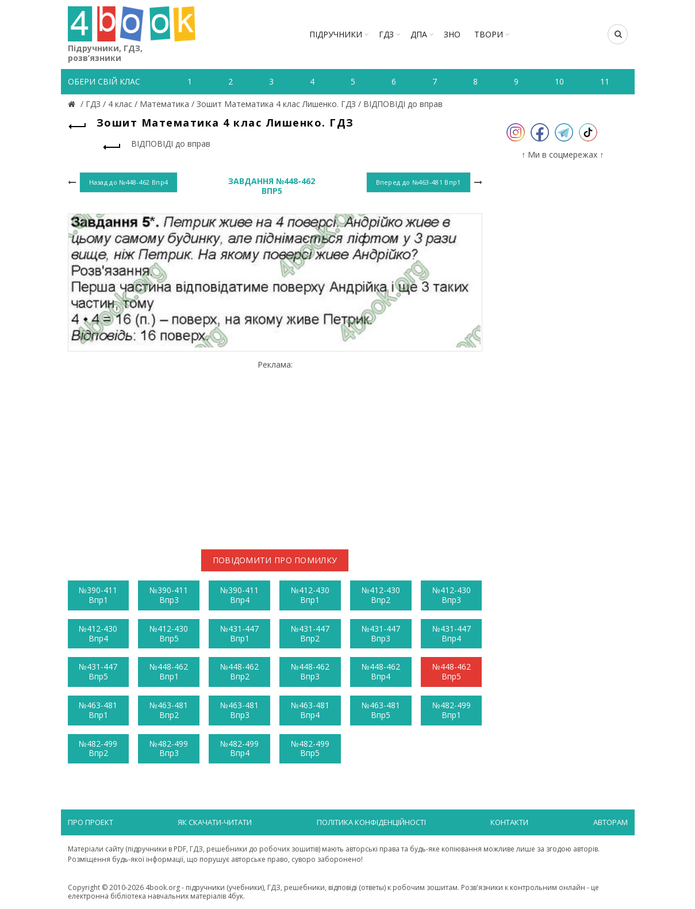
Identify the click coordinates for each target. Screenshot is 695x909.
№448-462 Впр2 (239, 671)
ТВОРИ (488, 34)
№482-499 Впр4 (239, 748)
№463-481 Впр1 (98, 710)
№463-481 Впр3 (239, 710)
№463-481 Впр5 (381, 710)
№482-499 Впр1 (451, 710)
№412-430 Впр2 (381, 595)
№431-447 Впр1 (239, 633)
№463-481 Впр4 (310, 710)
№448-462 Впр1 (168, 671)
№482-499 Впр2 (98, 748)
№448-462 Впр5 (451, 671)
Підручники (335, 34)
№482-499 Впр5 (310, 748)
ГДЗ (386, 34)
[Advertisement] (275, 449)
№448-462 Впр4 (381, 671)
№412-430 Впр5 (168, 633)
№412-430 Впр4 (98, 633)
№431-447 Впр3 (381, 633)
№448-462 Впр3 (310, 671)
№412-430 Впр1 (310, 595)
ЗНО (452, 34)
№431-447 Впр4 (451, 633)
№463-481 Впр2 (168, 710)
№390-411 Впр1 (98, 595)
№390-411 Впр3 (168, 595)
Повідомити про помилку (275, 560)
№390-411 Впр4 (239, 595)
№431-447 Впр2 (310, 633)
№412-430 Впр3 (451, 595)
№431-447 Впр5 (98, 671)
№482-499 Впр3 (168, 748)
